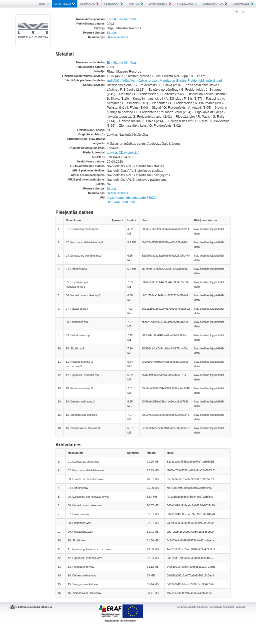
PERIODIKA (113, 4)
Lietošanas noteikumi (222, 606)
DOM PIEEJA (64, 4)
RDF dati (113, 202)
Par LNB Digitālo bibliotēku (192, 606)
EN (244, 12)
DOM (44, 4)
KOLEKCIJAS (187, 4)
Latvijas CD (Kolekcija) (123, 152)
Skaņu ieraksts (117, 37)
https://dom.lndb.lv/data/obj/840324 (132, 197)
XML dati (128, 202)
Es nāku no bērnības (121, 19)
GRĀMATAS (89, 4)
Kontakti (241, 606)
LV (236, 12)
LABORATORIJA (215, 4)
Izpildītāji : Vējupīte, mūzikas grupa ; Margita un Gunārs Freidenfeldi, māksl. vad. (165, 80)
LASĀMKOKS (243, 4)
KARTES (135, 4)
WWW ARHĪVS (160, 4)
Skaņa (111, 33)
